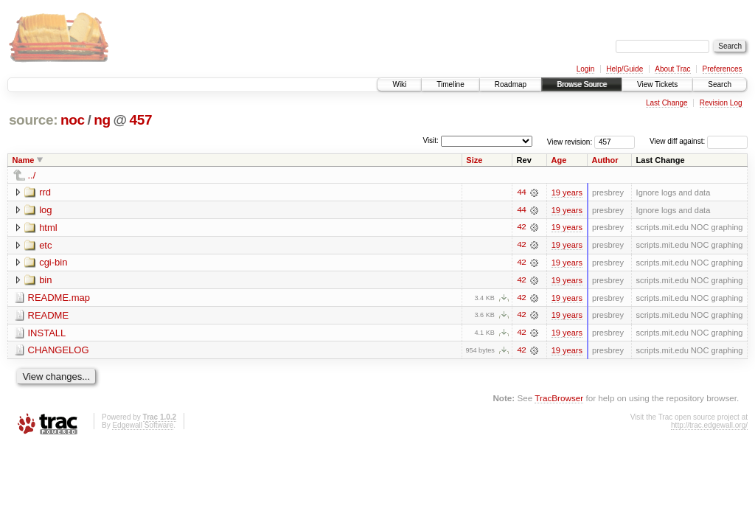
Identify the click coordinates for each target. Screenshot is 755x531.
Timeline (450, 84)
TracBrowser (559, 399)
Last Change (667, 103)
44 (521, 192)
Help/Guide (624, 69)
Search (719, 84)
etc (45, 245)
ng (102, 120)
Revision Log (721, 103)
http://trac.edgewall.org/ (709, 427)
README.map (59, 298)
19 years (567, 192)
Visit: (430, 140)
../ (32, 175)
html (48, 227)
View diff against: (699, 141)
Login (585, 69)
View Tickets (657, 84)
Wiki (399, 84)
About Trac (672, 69)
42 (521, 228)
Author (605, 160)
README (48, 316)
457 (140, 120)
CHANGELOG (58, 351)
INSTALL (47, 333)
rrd (45, 192)
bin (45, 280)
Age (559, 160)
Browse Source (582, 84)
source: (33, 120)
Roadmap (510, 84)
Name (24, 160)
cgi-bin (53, 262)
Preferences (722, 69)
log (45, 209)
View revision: (570, 141)
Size (474, 160)
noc (72, 120)
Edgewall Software (142, 427)
